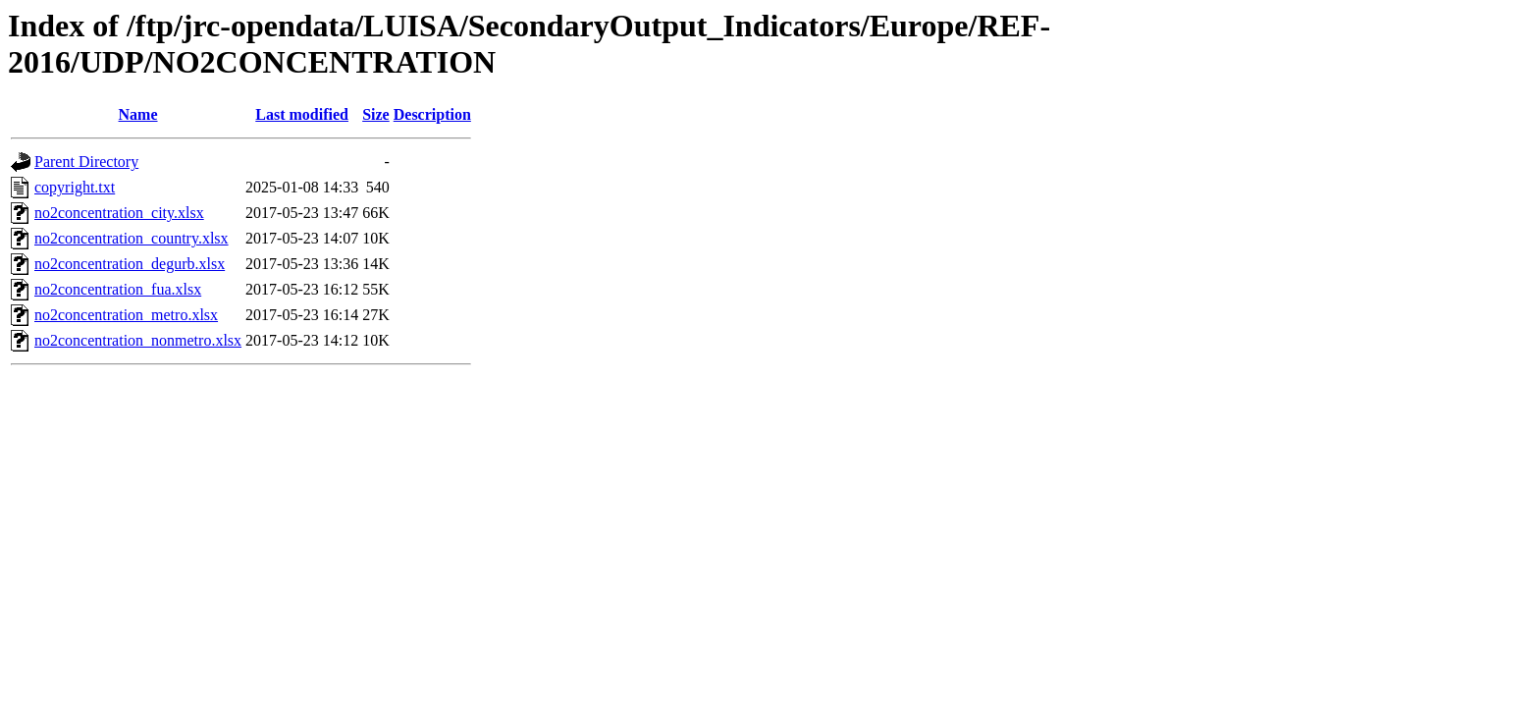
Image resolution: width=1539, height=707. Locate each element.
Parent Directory (86, 161)
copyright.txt (74, 187)
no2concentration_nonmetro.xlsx (137, 340)
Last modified (301, 114)
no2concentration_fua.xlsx (117, 289)
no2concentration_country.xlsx (131, 238)
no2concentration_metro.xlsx (126, 314)
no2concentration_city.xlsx (119, 212)
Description (432, 114)
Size (376, 114)
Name (138, 114)
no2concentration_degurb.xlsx (129, 263)
